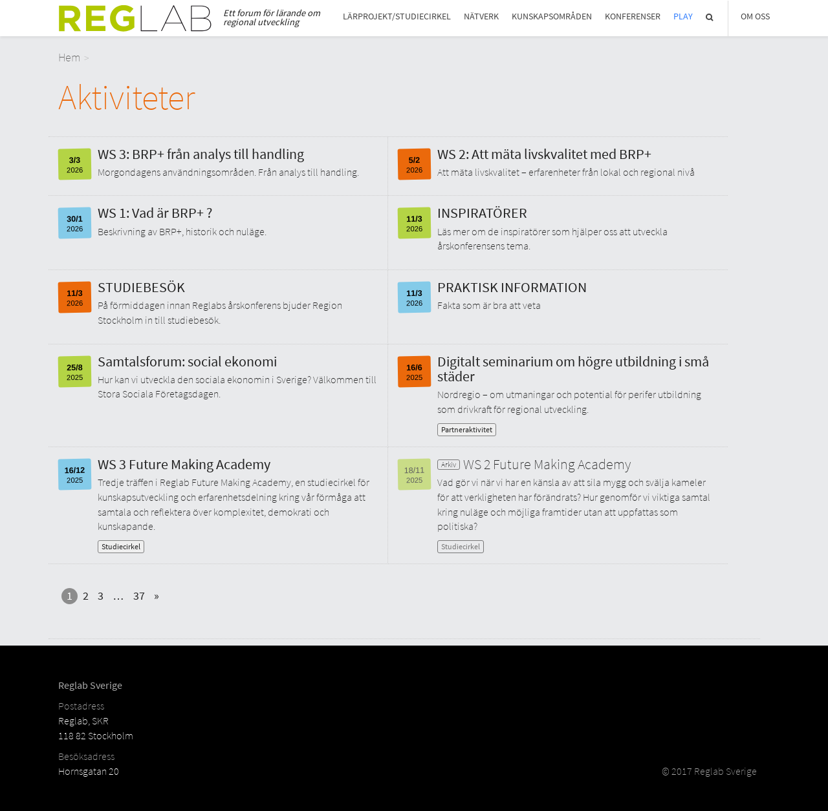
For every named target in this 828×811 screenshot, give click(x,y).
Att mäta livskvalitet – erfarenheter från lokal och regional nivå (566, 171)
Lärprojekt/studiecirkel (397, 16)
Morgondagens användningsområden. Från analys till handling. (228, 171)
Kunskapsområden (552, 16)
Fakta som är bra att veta (489, 305)
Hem (69, 57)
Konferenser (632, 16)
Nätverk (481, 16)
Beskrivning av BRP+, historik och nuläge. (182, 231)
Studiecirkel (121, 546)
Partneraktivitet (466, 429)
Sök (710, 17)
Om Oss (755, 16)
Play (683, 16)
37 (139, 595)
